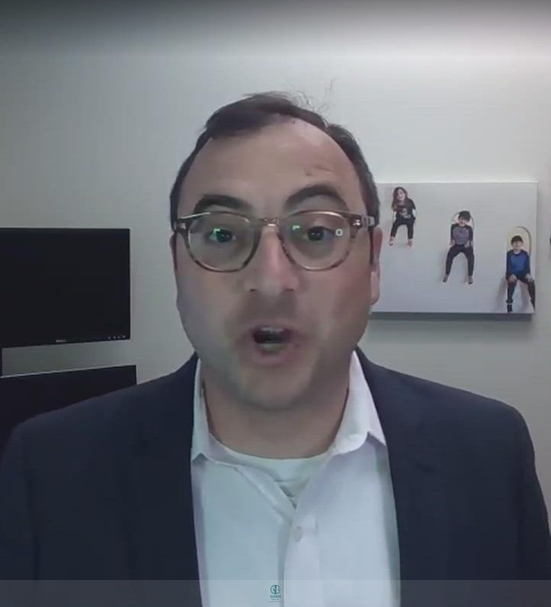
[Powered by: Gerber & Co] (275, 593)
